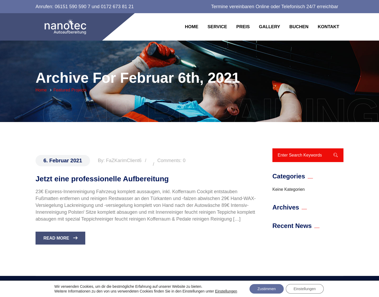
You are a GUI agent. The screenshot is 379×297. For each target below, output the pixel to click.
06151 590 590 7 (72, 6)
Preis (243, 26)
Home (191, 26)
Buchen (298, 26)
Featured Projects (70, 90)
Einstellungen (226, 291)
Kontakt (328, 26)
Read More (60, 238)
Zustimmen (266, 289)
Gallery (269, 26)
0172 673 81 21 (117, 6)
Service (217, 26)
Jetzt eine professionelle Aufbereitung (102, 179)
